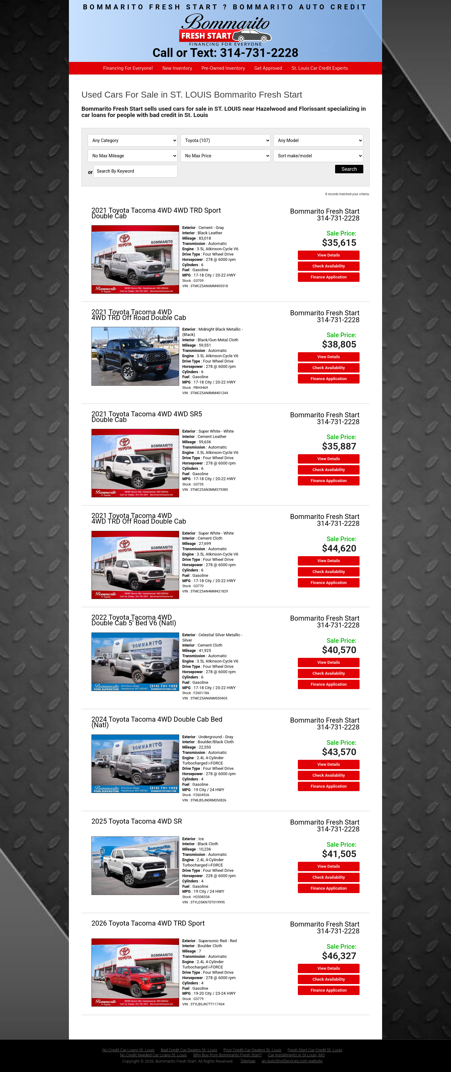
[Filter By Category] (133, 140)
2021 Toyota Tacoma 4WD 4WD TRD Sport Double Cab (156, 213)
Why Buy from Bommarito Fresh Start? (227, 1055)
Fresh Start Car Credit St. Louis (315, 1050)
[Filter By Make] (225, 140)
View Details (329, 255)
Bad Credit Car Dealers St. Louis (189, 1050)
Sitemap (248, 1061)
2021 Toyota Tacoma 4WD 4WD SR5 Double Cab (146, 417)
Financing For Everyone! (128, 68)
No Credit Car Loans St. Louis (128, 1050)
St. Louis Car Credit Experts (320, 68)
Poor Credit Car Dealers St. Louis (253, 1050)
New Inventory (177, 68)
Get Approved (268, 68)
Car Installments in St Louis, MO (296, 1055)
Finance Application (329, 277)
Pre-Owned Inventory (223, 68)
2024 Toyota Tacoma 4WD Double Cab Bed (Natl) (156, 722)
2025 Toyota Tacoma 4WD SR (136, 821)
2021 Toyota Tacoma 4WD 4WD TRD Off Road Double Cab (138, 315)
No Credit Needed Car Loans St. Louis (153, 1055)
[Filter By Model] (318, 140)
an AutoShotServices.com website (292, 1061)
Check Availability (329, 266)
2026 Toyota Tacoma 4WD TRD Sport (148, 923)
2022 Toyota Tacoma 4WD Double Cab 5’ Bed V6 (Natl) (133, 620)
